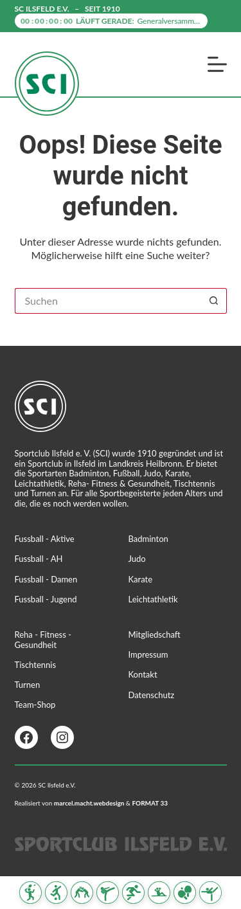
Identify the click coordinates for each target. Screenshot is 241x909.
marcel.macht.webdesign (89, 803)
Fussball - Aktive (45, 539)
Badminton (148, 539)
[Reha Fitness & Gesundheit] (159, 892)
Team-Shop (35, 704)
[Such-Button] (214, 301)
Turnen (27, 685)
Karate (141, 579)
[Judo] (82, 892)
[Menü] (217, 64)
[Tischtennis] (185, 892)
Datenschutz (152, 695)
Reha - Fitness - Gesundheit (43, 639)
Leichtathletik (153, 599)
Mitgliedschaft (155, 634)
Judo (137, 559)
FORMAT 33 (150, 803)
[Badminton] (30, 892)
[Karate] (107, 892)
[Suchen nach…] (108, 301)
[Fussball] (56, 892)
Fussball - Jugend (46, 599)
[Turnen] (210, 892)
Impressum (148, 654)
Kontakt (143, 674)
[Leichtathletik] (133, 892)
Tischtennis (36, 665)
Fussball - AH (39, 559)
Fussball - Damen (46, 579)
